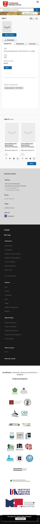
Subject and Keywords (11, 307)
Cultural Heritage (10, 262)
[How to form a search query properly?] (36, 13)
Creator (7, 291)
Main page (7, 235)
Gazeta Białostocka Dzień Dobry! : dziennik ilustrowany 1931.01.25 (28, 145)
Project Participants (10, 326)
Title (6, 287)
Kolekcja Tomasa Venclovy (13, 254)
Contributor (8, 295)
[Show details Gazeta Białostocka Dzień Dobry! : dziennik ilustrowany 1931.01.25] (34, 158)
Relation (7, 311)
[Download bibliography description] (10, 158)
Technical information (11, 330)
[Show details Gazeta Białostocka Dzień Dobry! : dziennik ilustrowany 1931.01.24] (17, 158)
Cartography (8, 250)
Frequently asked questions (13, 334)
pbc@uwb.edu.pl (9, 207)
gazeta (6, 63)
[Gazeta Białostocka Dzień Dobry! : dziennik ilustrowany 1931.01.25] (28, 132)
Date (6, 299)
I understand (20, 518)
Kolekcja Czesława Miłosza (13, 258)
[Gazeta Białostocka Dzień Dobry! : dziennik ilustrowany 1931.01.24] (12, 132)
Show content (9, 35)
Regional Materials (10, 266)
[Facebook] (5, 216)
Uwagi (7, 303)
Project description (10, 322)
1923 (5, 57)
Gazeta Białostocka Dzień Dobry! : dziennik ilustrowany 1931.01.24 (11, 145)
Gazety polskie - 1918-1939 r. (14, 88)
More (31, 163)
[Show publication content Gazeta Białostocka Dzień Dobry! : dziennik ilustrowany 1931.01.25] (30, 158)
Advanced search (28, 13)
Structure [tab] (32, 43)
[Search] (37, 10)
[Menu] (37, 1)
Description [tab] (7, 43)
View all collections (10, 276)
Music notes (8, 270)
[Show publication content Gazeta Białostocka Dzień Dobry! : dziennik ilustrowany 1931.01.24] (14, 158)
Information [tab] (20, 43)
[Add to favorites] (36, 18)
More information (26, 516)
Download (9, 40)
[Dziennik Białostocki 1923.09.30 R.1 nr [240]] (7, 27)
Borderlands (8, 246)
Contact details (9, 339)
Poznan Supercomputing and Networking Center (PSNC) (21, 521)
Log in (6, 352)
